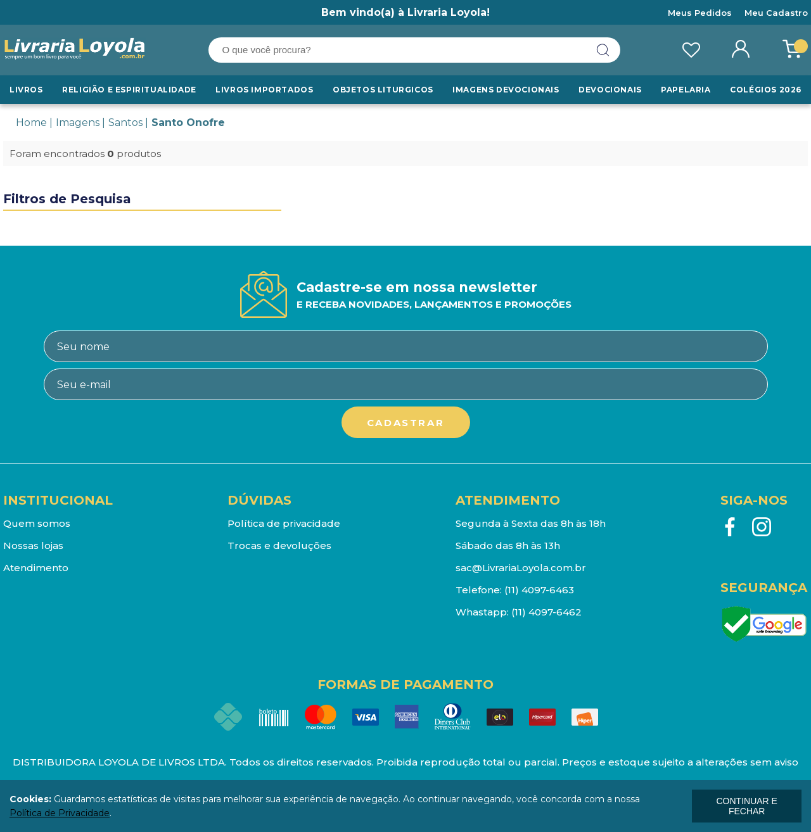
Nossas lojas (33, 545)
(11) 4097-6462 (546, 612)
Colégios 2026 (765, 89)
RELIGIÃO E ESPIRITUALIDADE (129, 89)
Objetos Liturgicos (383, 89)
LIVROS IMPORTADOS (264, 89)
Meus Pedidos (700, 13)
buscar (603, 50)
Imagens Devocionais (505, 89)
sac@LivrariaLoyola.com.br (521, 568)
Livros (26, 89)
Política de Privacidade (60, 813)
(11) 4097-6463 (539, 590)
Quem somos (36, 523)
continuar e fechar (746, 806)
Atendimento (35, 568)
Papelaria (685, 89)
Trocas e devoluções (279, 545)
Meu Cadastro (776, 13)
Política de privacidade (283, 523)
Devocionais (610, 89)
